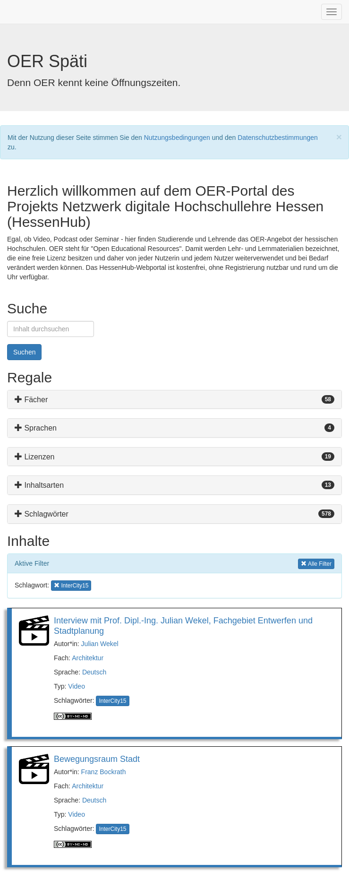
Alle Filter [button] (316, 563)
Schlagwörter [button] (41, 514)
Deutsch (94, 672)
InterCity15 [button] (71, 585)
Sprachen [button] (36, 428)
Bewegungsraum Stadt (97, 759)
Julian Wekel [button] (100, 644)
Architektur (87, 658)
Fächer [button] (31, 400)
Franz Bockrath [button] (103, 772)
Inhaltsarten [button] (39, 485)
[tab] (174, 399)
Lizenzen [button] (35, 457)
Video (76, 686)
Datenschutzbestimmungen (278, 137)
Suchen (24, 352)
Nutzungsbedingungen (177, 137)
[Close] (339, 137)
